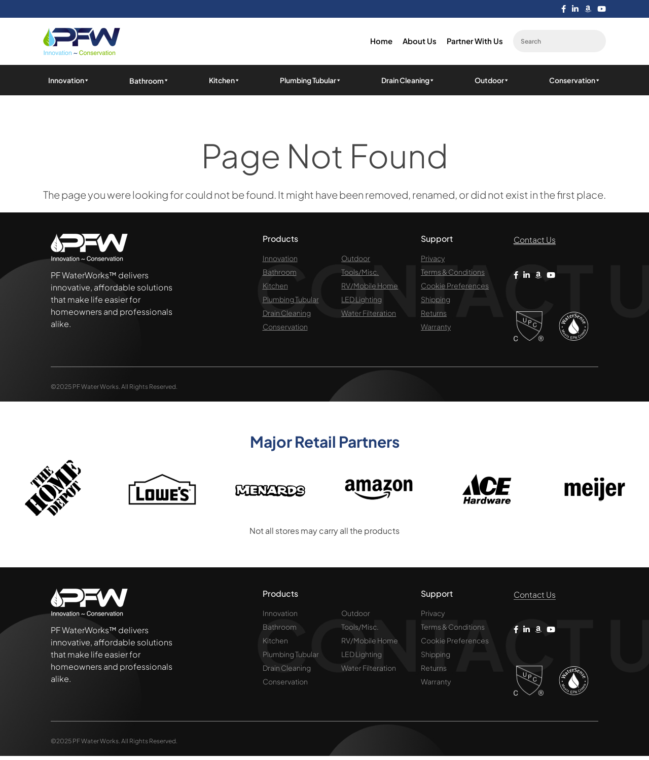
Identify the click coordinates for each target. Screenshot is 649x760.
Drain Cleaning (408, 81)
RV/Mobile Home (369, 287)
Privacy (433, 259)
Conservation (575, 81)
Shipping (435, 300)
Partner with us (475, 42)
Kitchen (224, 81)
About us (420, 42)
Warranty (436, 328)
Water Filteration (368, 314)
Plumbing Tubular (311, 81)
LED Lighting (361, 300)
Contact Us (538, 241)
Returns (434, 314)
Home (381, 42)
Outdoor (492, 81)
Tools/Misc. (360, 273)
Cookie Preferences (455, 287)
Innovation (69, 81)
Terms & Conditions (453, 273)
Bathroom (280, 273)
